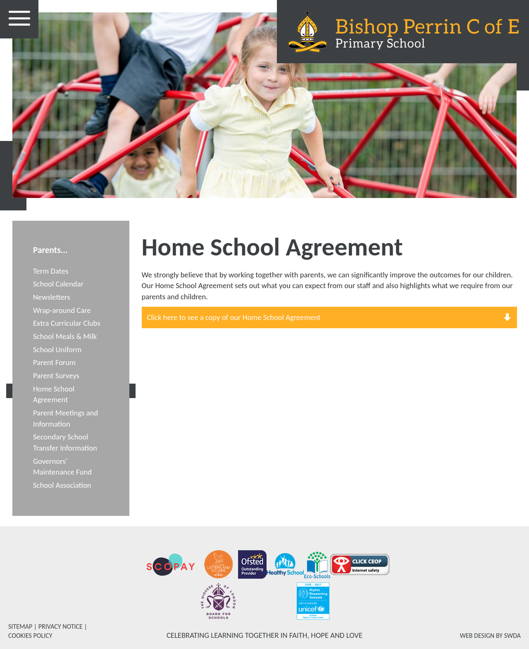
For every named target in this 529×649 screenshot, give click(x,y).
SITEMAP (20, 626)
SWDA (512, 635)
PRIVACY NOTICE (60, 626)
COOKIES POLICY (30, 635)
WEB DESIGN (477, 635)
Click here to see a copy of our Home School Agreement (234, 317)
